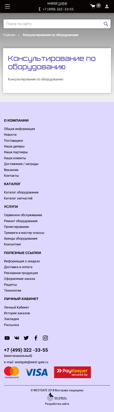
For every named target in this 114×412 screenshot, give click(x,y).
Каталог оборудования (21, 192)
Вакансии (11, 170)
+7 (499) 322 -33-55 (58, 9)
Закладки (11, 319)
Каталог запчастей (18, 198)
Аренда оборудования (20, 238)
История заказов (17, 313)
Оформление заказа (19, 279)
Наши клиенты (15, 158)
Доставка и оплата (18, 267)
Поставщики (13, 141)
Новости (10, 135)
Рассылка (11, 325)
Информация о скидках (22, 261)
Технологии (12, 290)
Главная (9, 35)
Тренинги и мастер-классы (24, 233)
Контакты (11, 176)
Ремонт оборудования (20, 221)
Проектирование (16, 227)
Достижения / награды (21, 164)
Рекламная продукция (21, 273)
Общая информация (19, 129)
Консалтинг (12, 244)
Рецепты (10, 285)
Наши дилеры (14, 146)
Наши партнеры (16, 152)
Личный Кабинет (16, 307)
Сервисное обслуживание (23, 215)
